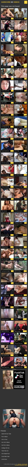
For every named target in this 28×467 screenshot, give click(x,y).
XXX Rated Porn (5, 453)
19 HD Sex (4, 459)
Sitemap (19, 464)
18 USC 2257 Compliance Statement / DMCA (21, 465)
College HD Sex (5, 448)
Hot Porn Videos (5, 445)
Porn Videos (4, 436)
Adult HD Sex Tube (6, 433)
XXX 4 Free (4, 439)
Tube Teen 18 (4, 450)
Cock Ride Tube (5, 456)
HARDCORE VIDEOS (10, 2)
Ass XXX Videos (5, 442)
